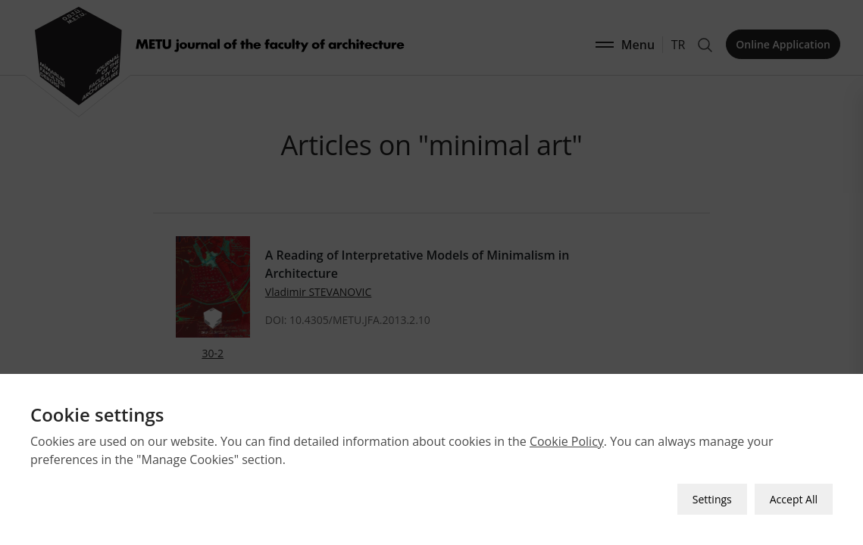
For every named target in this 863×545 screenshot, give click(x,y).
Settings (712, 499)
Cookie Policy (567, 441)
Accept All (794, 499)
